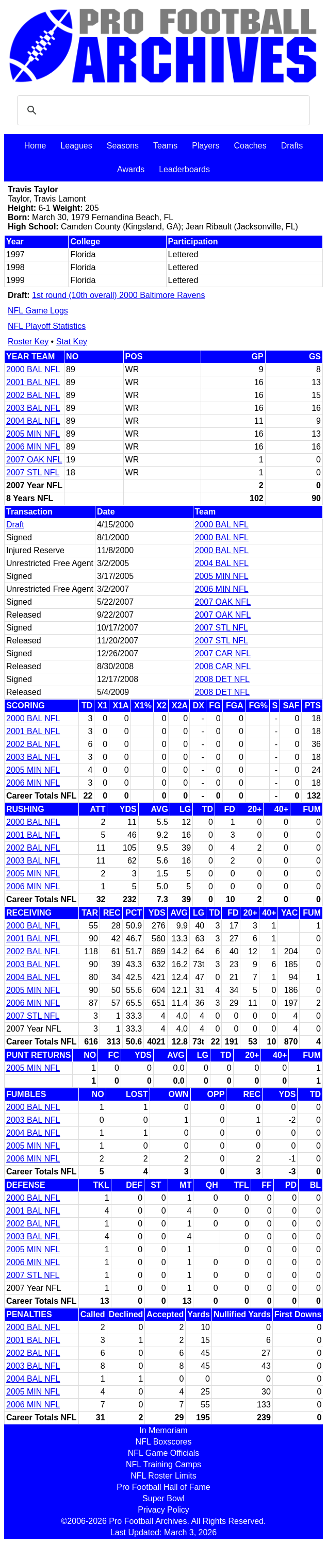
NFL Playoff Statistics (47, 326)
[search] (161, 110)
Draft (15, 524)
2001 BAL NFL (33, 382)
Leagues (76, 145)
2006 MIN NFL (33, 446)
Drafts (292, 145)
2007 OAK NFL (34, 459)
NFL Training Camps (163, 1464)
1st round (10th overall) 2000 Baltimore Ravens (118, 295)
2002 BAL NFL (33, 395)
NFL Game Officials (164, 1453)
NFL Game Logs (38, 310)
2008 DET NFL (222, 679)
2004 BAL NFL (33, 421)
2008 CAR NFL (223, 666)
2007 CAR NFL (223, 653)
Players (205, 145)
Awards (130, 169)
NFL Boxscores (164, 1441)
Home (35, 145)
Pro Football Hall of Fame (163, 1487)
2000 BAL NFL (33, 369)
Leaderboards (184, 169)
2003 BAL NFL (33, 408)
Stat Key (71, 341)
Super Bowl (163, 1498)
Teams (165, 145)
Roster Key (28, 341)
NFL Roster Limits (163, 1475)
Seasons (123, 145)
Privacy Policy (163, 1509)
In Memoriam (163, 1430)
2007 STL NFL (32, 472)
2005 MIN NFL (33, 433)
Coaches (250, 145)
